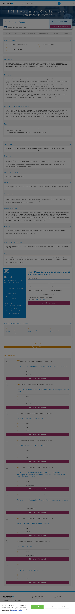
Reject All (50, 607)
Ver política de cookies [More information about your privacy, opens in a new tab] (16, 610)
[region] (37, 608)
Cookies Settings (64, 607)
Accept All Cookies (37, 607)
